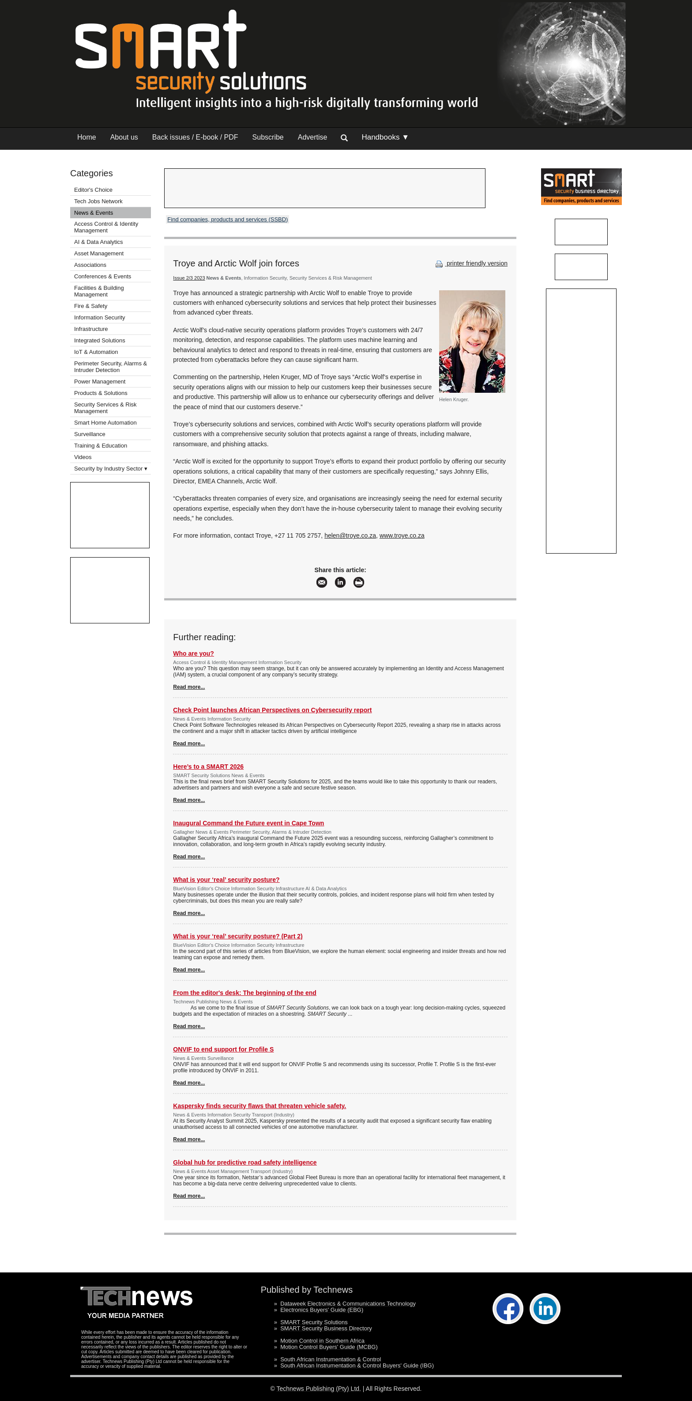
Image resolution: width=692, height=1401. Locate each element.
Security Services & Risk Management (105, 407)
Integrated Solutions (99, 340)
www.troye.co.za (402, 535)
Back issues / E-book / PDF (195, 137)
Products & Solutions (101, 393)
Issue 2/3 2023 (189, 278)
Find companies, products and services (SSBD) (227, 219)
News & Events (93, 212)
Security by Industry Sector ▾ (110, 468)
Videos (83, 457)
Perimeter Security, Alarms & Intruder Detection (110, 366)
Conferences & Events (102, 276)
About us (124, 137)
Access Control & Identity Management (106, 227)
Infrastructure (91, 329)
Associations (90, 265)
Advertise (312, 137)
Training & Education (100, 445)
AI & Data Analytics (98, 242)
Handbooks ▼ (385, 137)
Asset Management (99, 253)
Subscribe (268, 137)
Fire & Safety (90, 306)
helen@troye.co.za (350, 535)
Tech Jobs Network (98, 201)
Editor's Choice (93, 189)
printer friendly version (470, 263)
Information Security (99, 317)
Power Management (99, 381)
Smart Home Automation (106, 422)
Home (86, 137)
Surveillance (89, 434)
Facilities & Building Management (99, 291)
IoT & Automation (96, 352)
